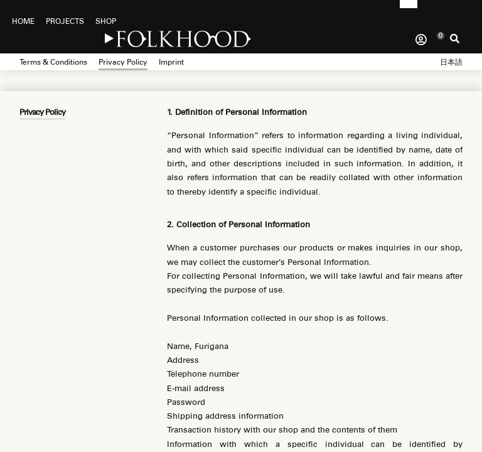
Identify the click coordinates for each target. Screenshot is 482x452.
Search (455, 42)
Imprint (171, 62)
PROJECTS (65, 21)
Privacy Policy (123, 62)
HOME (23, 21)
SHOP (105, 21)
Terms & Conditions (53, 62)
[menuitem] (451, 60)
